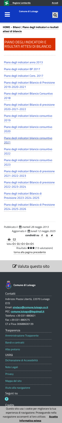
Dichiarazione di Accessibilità (21, 360)
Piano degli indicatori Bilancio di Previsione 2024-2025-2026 (29, 206)
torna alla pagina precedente (30, 252)
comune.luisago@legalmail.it (27, 311)
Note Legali (11, 367)
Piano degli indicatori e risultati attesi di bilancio (31, 29)
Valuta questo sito (31, 266)
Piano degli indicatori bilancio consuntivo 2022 (28, 151)
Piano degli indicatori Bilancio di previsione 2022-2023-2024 (29, 184)
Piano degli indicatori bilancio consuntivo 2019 (28, 118)
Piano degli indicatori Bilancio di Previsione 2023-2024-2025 (23, 195)
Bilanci (17, 27)
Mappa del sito (13, 380)
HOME (6, 27)
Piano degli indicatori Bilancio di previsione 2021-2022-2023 (29, 173)
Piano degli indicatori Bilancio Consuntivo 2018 (28, 95)
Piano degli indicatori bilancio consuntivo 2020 (28, 129)
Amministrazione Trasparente (22, 335)
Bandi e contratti (14, 342)
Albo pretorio (12, 349)
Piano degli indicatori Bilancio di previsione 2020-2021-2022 (29, 106)
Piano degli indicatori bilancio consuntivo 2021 (28, 140)
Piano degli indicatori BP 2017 (22, 69)
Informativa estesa (30, 421)
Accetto (53, 417)
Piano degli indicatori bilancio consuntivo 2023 (28, 162)
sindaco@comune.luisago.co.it (30, 307)
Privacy (9, 374)
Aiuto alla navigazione (17, 387)
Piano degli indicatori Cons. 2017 (23, 76)
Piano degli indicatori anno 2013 (23, 62)
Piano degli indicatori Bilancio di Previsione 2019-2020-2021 (29, 84)
